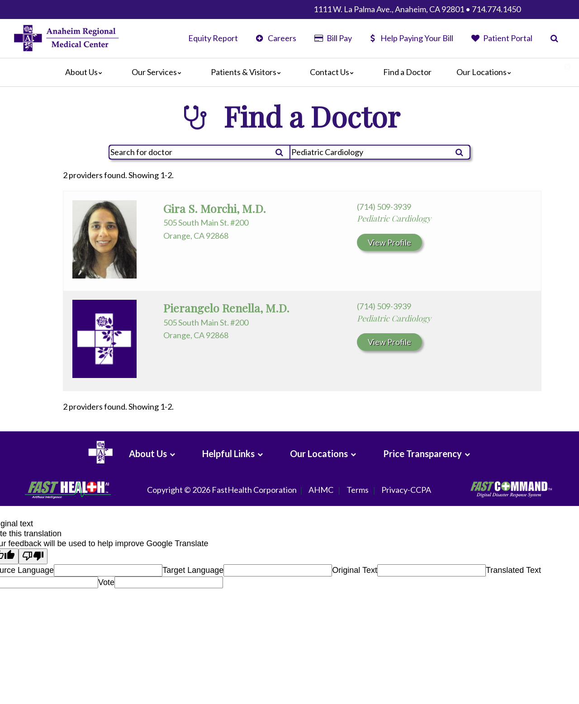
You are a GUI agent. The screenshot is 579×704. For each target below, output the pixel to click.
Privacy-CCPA (406, 490)
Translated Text (513, 570)
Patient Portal (501, 38)
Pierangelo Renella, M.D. (226, 307)
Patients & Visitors (248, 72)
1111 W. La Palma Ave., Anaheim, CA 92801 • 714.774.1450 (417, 9)
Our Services (159, 72)
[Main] (289, 72)
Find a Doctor (407, 72)
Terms (357, 490)
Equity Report (213, 38)
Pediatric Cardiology (394, 218)
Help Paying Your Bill (411, 38)
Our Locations (486, 72)
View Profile (389, 242)
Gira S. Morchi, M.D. (214, 208)
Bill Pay (332, 38)
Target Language (192, 570)
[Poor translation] (33, 556)
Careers (276, 38)
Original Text (354, 570)
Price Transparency (422, 453)
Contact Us (334, 72)
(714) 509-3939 (384, 207)
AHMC (320, 490)
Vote (106, 582)
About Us (86, 72)
